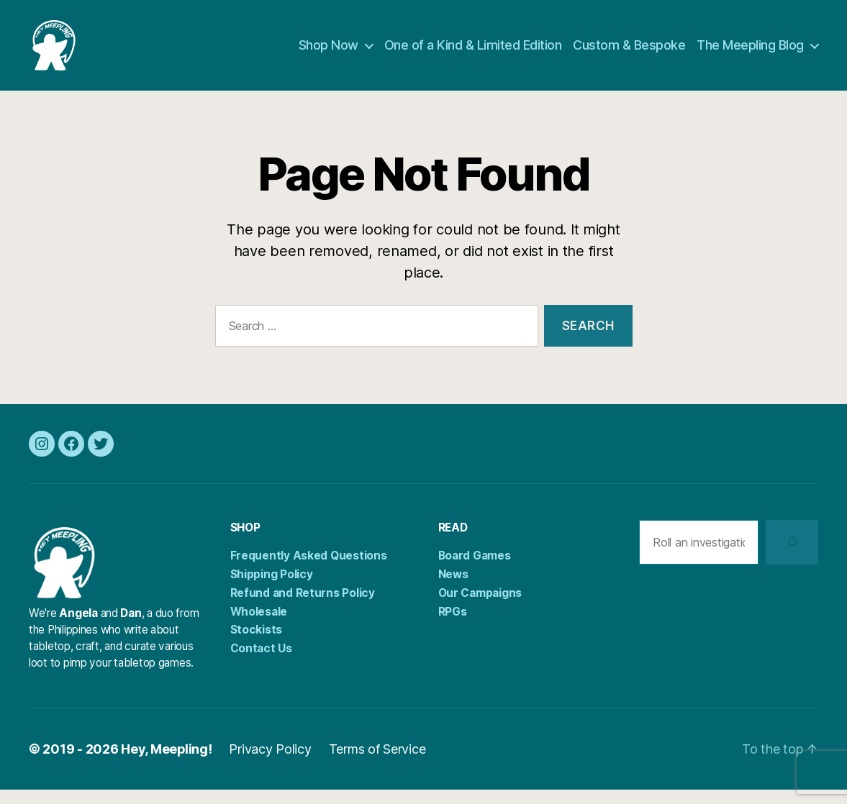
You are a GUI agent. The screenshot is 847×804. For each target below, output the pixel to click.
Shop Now (328, 52)
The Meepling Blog (750, 52)
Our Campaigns (480, 607)
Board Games (474, 570)
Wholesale (259, 626)
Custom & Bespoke (629, 52)
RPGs (452, 626)
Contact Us (261, 663)
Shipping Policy (271, 588)
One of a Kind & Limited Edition (473, 52)
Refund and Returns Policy (302, 607)
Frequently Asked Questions (308, 570)
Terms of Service (378, 763)
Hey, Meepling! (166, 763)
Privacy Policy (271, 763)
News (453, 588)
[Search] (792, 557)
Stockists (256, 644)
